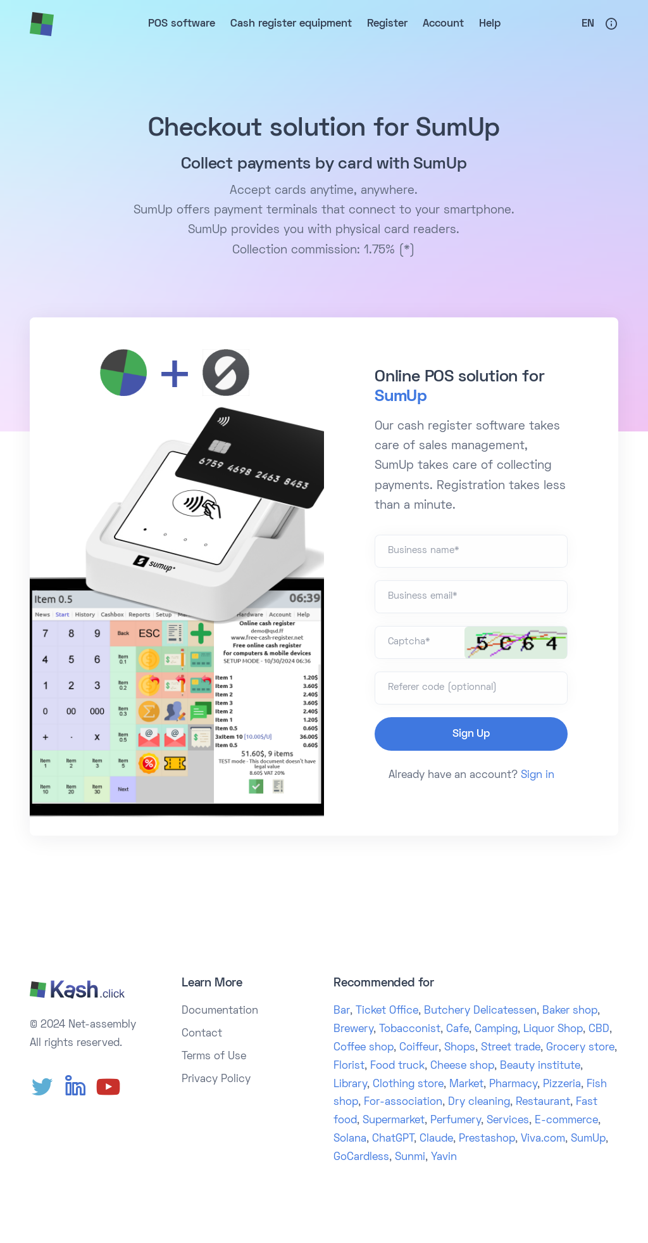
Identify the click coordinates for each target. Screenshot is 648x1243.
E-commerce (566, 1121)
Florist (348, 1066)
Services (508, 1121)
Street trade (510, 1048)
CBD (599, 1029)
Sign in (537, 775)
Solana (349, 1139)
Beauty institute (540, 1066)
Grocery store (580, 1048)
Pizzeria (562, 1085)
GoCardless (361, 1157)
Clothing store (408, 1085)
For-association (403, 1102)
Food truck (397, 1066)
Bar (341, 1011)
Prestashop (487, 1139)
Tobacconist (409, 1029)
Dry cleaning (479, 1102)
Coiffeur (419, 1048)
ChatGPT (393, 1139)
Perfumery (455, 1121)
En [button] (588, 24)
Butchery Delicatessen (480, 1011)
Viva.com (543, 1139)
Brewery (353, 1029)
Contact (202, 1034)
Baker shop (569, 1011)
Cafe (457, 1029)
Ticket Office (387, 1011)
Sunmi (410, 1157)
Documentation (220, 1011)
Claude (436, 1139)
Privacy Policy (216, 1079)
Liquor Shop (553, 1029)
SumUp (401, 397)
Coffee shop (363, 1048)
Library (350, 1085)
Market (466, 1085)
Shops (459, 1048)
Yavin (444, 1157)
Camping (496, 1029)
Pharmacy (513, 1085)
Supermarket (394, 1121)
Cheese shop (462, 1066)
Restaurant (543, 1102)
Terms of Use (214, 1057)
